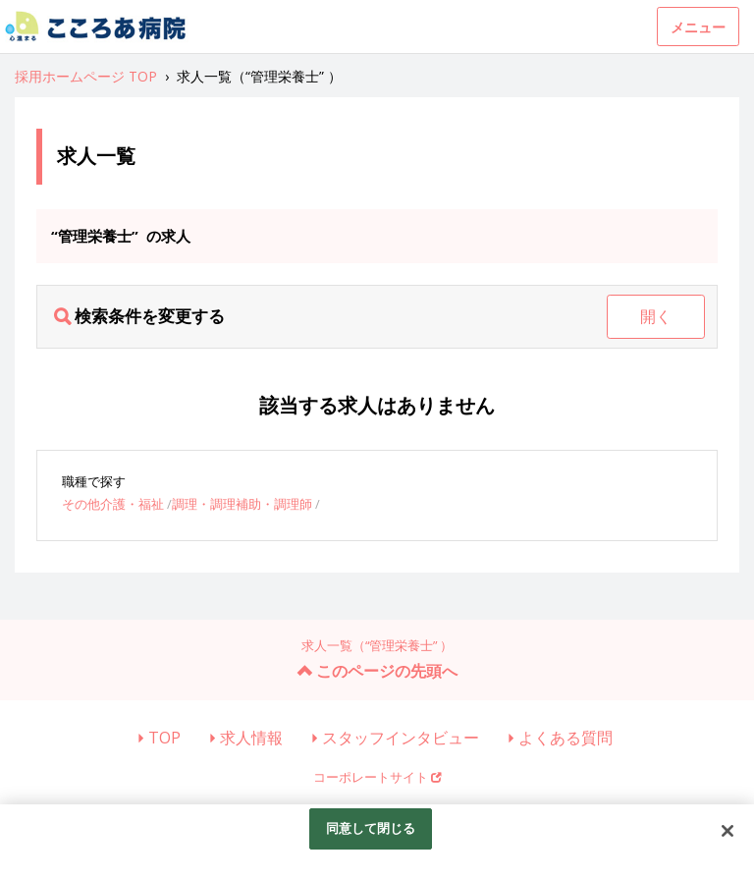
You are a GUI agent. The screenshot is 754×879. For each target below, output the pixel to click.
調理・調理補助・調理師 (242, 504)
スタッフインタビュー (400, 737)
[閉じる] (727, 830)
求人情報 (251, 737)
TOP (164, 737)
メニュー (698, 27)
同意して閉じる (371, 828)
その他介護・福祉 (113, 504)
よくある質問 (565, 737)
